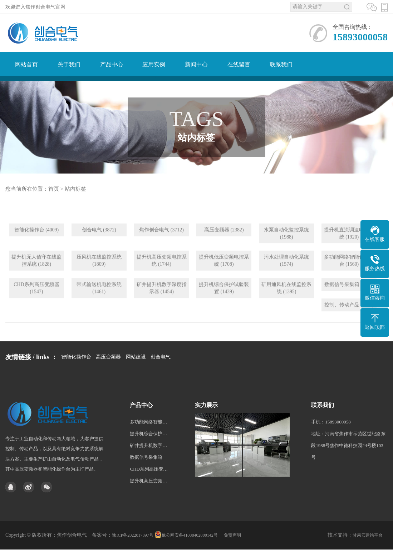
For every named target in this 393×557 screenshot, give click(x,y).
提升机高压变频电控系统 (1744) (162, 276)
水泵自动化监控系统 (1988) (286, 248)
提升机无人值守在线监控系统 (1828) (36, 276)
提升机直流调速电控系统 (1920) (349, 248)
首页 (53, 189)
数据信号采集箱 (146, 482)
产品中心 (111, 64)
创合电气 (161, 378)
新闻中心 (196, 64)
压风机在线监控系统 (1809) (99, 276)
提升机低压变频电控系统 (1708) (224, 276)
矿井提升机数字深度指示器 (149, 470)
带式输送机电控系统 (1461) (99, 303)
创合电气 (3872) (99, 245)
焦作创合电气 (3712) (161, 245)
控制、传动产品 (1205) (349, 320)
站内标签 (75, 189)
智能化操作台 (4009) (36, 245)
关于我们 (69, 64)
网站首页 (26, 64)
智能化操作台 (76, 378)
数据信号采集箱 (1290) (349, 300)
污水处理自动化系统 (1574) (286, 276)
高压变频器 (108, 378)
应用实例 (153, 64)
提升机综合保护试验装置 (149, 459)
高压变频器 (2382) (224, 245)
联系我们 (281, 64)
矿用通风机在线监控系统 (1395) (286, 303)
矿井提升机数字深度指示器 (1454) (162, 303)
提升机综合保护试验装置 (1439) (224, 303)
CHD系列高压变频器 (149, 494)
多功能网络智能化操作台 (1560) (349, 276)
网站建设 (136, 378)
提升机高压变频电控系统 (149, 506)
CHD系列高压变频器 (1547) (36, 303)
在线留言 (238, 64)
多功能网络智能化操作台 (149, 447)
